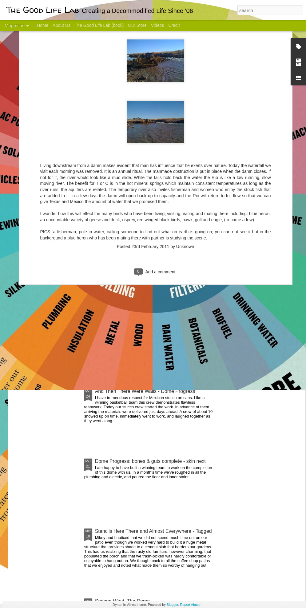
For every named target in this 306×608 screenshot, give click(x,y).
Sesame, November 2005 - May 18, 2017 (194, 245)
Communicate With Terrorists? (119, 245)
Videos (157, 25)
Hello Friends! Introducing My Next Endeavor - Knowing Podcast (48, 251)
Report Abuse (190, 604)
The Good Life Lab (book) (99, 25)
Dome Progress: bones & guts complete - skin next (150, 461)
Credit (174, 25)
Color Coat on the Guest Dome (59, 364)
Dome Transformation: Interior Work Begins (142, 294)
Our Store (137, 25)
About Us (61, 25)
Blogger (172, 604)
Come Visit (256, 242)
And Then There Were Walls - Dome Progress (145, 391)
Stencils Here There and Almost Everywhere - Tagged (153, 531)
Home (42, 25)
